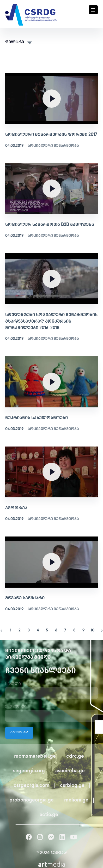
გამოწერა (19, 732)
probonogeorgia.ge (31, 800)
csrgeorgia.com (32, 785)
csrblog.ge (72, 785)
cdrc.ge (75, 756)
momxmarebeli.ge (35, 756)
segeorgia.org (29, 771)
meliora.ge (76, 800)
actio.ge (49, 814)
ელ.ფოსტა (16, 707)
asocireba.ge (70, 771)
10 (92, 630)
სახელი (13, 684)
